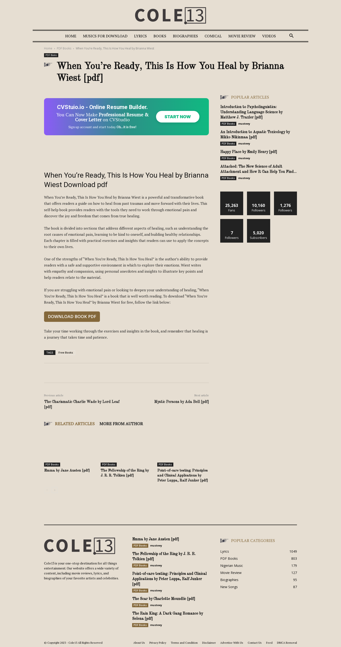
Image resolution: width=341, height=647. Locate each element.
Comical (213, 36)
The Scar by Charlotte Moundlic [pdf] (163, 599)
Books (159, 36)
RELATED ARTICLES (75, 423)
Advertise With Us (231, 642)
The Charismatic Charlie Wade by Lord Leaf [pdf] (81, 404)
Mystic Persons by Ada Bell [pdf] (181, 402)
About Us (139, 642)
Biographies (185, 36)
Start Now (178, 116)
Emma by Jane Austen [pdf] (67, 470)
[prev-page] (47, 490)
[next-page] (55, 490)
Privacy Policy (157, 642)
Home (70, 36)
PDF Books (64, 48)
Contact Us (255, 642)
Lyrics (140, 36)
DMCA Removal (287, 642)
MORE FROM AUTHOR (121, 423)
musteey (244, 123)
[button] (291, 36)
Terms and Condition (184, 642)
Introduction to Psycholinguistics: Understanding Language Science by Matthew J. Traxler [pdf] (251, 112)
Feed (269, 642)
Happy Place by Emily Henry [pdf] (248, 152)
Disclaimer (209, 642)
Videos (269, 36)
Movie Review (242, 36)
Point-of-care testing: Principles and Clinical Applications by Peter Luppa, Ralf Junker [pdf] (182, 475)
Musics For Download (105, 36)
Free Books (65, 352)
